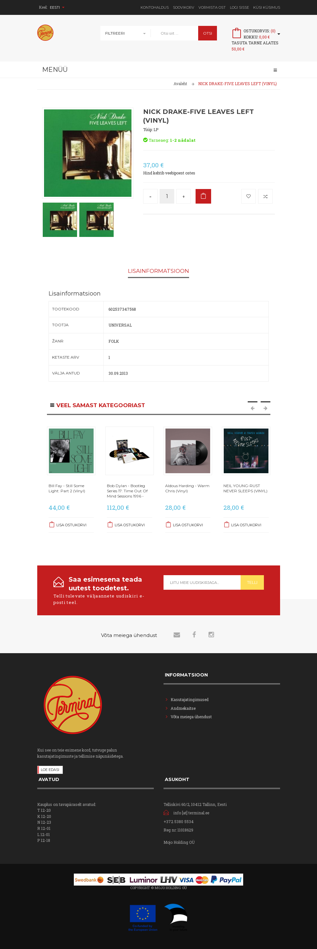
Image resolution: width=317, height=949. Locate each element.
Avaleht (180, 83)
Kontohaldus (155, 7)
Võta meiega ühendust (191, 716)
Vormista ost (212, 7)
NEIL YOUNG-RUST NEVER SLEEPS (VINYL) (245, 488)
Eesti (57, 7)
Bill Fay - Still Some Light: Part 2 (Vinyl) (67, 488)
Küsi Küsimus (266, 7)
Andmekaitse (184, 707)
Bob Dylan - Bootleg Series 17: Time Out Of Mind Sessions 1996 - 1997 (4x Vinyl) (127, 493)
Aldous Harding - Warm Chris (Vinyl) (187, 488)
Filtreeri (115, 33)
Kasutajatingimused (190, 699)
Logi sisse (239, 7)
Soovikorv (183, 7)
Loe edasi (50, 769)
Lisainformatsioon (158, 271)
